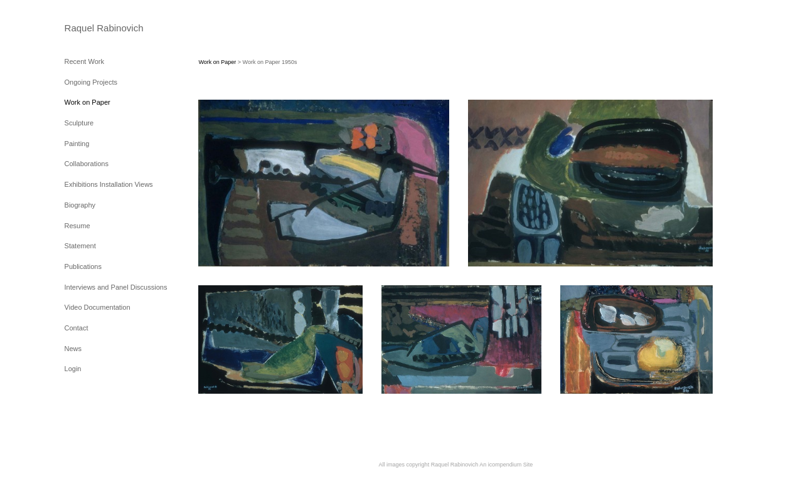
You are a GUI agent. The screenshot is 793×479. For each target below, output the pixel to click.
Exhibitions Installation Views (109, 184)
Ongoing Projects (91, 82)
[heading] (96, 28)
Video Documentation (97, 307)
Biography (80, 205)
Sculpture (79, 123)
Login (73, 368)
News (73, 348)
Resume (77, 225)
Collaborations (87, 163)
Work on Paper (87, 102)
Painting (77, 143)
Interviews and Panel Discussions (116, 287)
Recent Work (84, 61)
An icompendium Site (506, 464)
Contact (76, 328)
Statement (80, 246)
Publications (83, 266)
